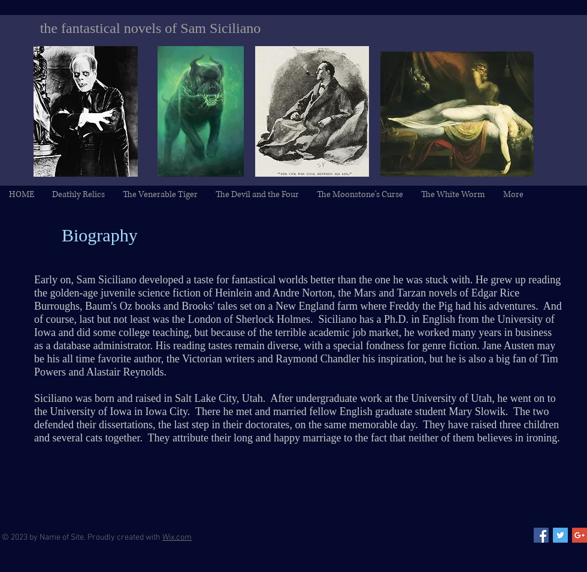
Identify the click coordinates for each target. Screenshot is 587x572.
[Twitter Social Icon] (560, 535)
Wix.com (177, 537)
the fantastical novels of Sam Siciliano (150, 28)
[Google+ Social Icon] (579, 535)
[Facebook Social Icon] (541, 535)
